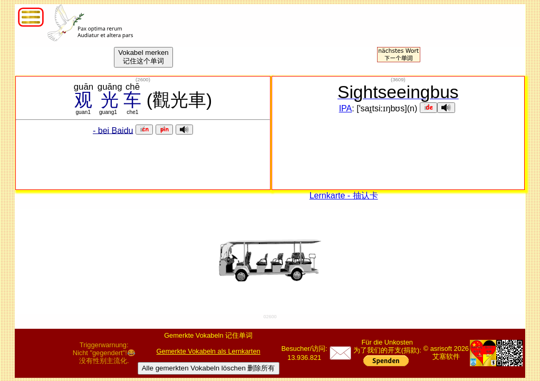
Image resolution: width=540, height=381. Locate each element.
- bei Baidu (113, 130)
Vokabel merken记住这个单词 (143, 57)
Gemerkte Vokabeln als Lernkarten (209, 351)
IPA (345, 108)
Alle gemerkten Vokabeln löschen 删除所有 (208, 368)
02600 (269, 316)
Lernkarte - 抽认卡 (344, 195)
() (143, 79)
